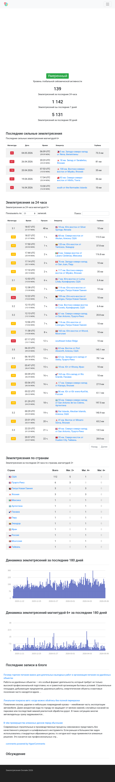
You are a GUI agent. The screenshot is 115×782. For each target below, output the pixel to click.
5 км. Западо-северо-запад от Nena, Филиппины (72, 153)
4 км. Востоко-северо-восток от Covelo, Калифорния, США (71, 306)
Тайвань (14, 547)
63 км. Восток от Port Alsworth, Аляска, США (67, 349)
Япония (14, 494)
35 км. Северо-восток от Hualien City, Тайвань (69, 438)
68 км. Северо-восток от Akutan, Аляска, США (69, 237)
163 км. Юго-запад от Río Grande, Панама (69, 375)
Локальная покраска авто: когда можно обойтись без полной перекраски (42, 700)
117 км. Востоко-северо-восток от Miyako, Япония (69, 271)
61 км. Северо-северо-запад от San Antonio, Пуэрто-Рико (71, 315)
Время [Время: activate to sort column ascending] (28, 221)
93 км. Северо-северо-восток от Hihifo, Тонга (70, 179)
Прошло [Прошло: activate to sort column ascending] (44, 221)
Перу (13, 517)
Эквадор (15, 523)
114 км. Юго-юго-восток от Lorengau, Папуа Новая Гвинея (71, 289)
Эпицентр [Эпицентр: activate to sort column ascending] (58, 221)
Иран (13, 529)
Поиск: (91, 213)
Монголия (15, 541)
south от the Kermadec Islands (72, 187)
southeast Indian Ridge (66, 341)
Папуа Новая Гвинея (21, 488)
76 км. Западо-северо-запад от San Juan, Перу (71, 263)
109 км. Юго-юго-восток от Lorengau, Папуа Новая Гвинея (71, 297)
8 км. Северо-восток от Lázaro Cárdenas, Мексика (68, 254)
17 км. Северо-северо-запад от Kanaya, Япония (71, 384)
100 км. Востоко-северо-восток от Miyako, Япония (71, 170)
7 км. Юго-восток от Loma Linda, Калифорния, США (70, 280)
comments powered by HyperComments (25, 743)
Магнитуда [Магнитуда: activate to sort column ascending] (11, 221)
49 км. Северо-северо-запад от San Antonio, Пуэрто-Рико (71, 430)
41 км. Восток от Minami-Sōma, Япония (69, 421)
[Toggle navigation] (108, 4)
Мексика (15, 500)
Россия (14, 535)
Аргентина (15, 506)
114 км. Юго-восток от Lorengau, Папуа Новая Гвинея (71, 323)
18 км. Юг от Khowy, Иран (71, 367)
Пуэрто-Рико (17, 482)
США (13, 476)
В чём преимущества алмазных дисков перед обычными (33, 723)
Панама (14, 511)
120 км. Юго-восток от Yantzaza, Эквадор (68, 245)
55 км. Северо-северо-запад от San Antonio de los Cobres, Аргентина (71, 403)
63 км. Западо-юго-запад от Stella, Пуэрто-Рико (71, 358)
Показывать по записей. (26, 213)
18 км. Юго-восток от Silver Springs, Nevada (70, 228)
